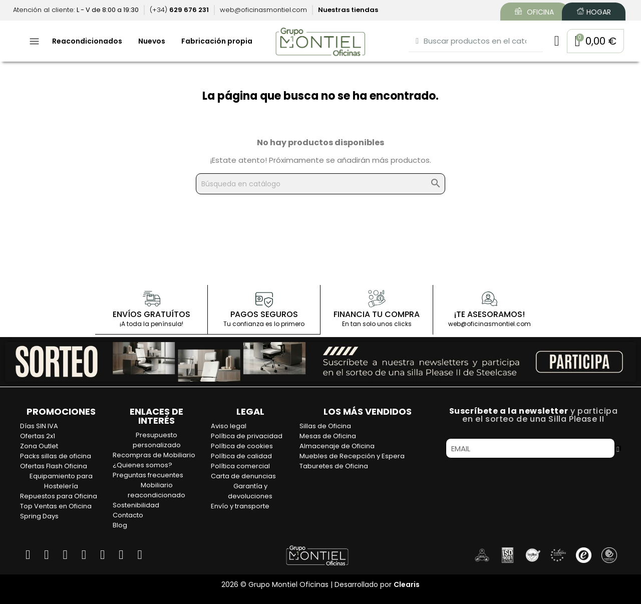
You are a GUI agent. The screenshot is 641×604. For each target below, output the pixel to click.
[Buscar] (320, 183)
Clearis (407, 584)
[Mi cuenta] (556, 41)
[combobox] (475, 41)
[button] (595, 41)
